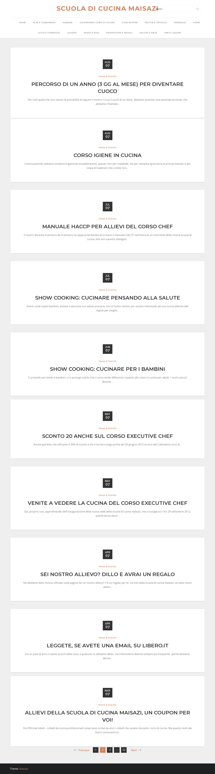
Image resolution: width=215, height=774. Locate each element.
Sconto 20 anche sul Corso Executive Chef (107, 436)
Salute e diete (148, 32)
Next (136, 750)
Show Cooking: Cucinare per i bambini (107, 369)
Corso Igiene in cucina (108, 155)
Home (22, 22)
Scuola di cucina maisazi (107, 8)
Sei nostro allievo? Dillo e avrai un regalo (107, 574)
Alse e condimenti (44, 22)
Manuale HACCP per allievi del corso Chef (107, 226)
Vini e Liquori (172, 32)
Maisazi (23, 768)
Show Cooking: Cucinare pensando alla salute (107, 298)
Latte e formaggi (49, 32)
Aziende (68, 22)
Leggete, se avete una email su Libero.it (107, 645)
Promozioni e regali (119, 32)
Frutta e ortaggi (156, 22)
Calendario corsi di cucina (97, 22)
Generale (180, 22)
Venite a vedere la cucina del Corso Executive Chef (107, 503)
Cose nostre (130, 22)
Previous (81, 750)
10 (123, 750)
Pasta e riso (91, 32)
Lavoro (72, 32)
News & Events (107, 76)
